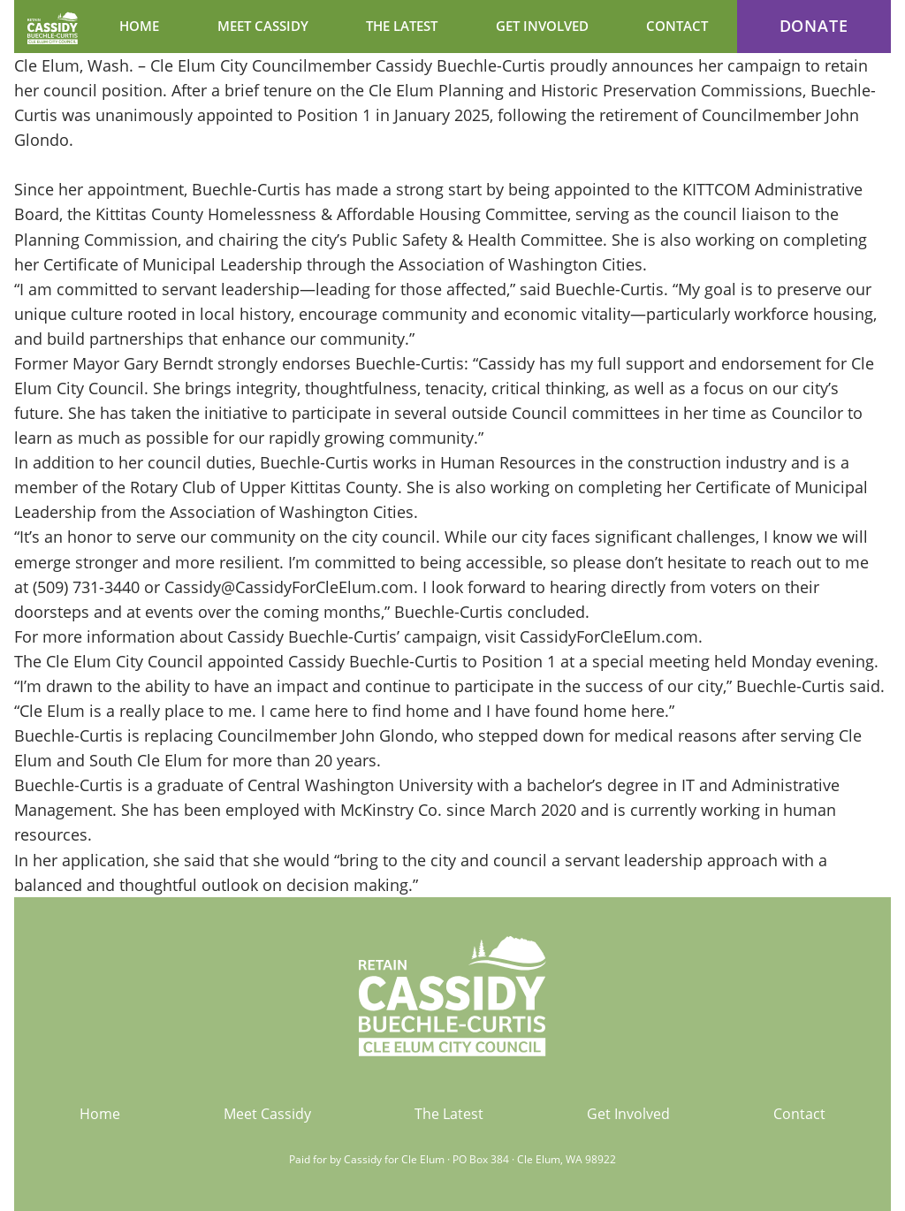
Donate (814, 25)
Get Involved (628, 1113)
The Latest (448, 1113)
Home (100, 1113)
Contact (799, 1113)
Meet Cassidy (267, 1113)
